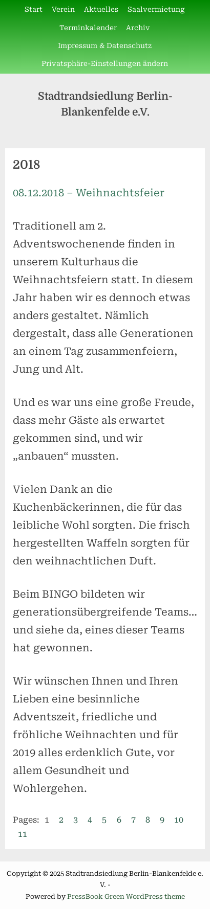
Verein (63, 9)
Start (34, 9)
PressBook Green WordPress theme (126, 896)
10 (178, 820)
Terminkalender (88, 28)
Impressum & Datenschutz (105, 45)
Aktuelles (101, 9)
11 (22, 834)
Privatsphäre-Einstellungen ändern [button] (104, 63)
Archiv (138, 28)
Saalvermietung (156, 9)
